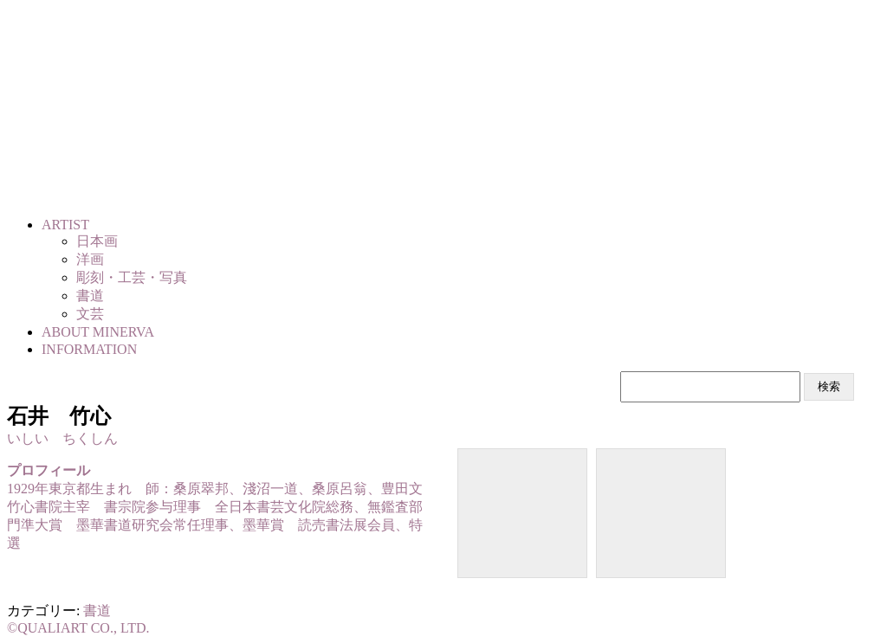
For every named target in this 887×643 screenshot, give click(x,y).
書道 (97, 610)
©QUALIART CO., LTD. (78, 627)
